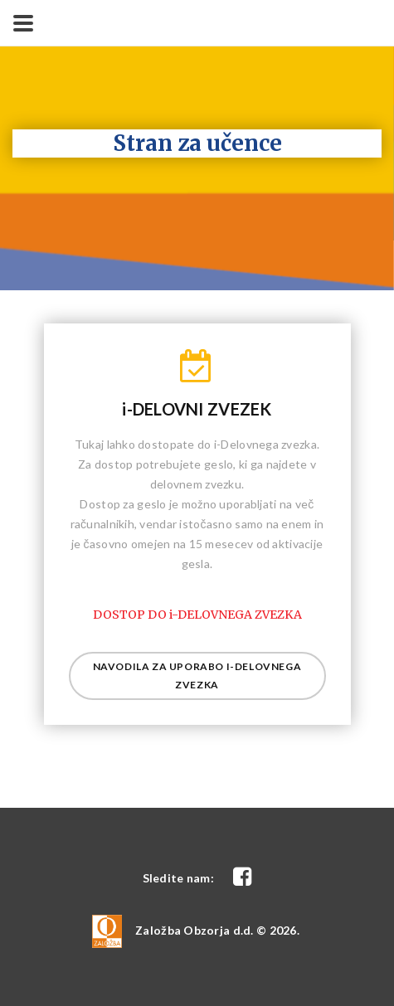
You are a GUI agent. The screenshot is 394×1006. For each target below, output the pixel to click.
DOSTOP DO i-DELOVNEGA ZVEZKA (197, 614)
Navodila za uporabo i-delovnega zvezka (197, 675)
